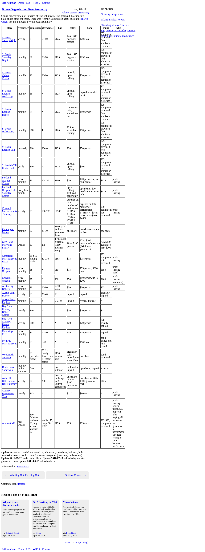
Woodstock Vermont (8, 356)
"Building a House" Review (115, 25)
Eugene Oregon (6, 269)
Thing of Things (12, 533)
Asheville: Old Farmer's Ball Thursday (9, 381)
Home (38, 533)
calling (65, 12)
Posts (21, 2)
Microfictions (70, 502)
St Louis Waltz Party (8, 130)
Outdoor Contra (75, 475)
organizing (83, 12)
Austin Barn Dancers (8, 294)
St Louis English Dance (6, 112)
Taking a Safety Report (113, 19)
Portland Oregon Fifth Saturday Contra (8, 191)
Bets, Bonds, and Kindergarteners (118, 30)
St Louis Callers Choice (6, 75)
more (67, 542)
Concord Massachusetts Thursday (9, 211)
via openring (80, 542)
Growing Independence (113, 14)
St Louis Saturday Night (6, 57)
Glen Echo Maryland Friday (7, 245)
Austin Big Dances (7, 287)
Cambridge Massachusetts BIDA (9, 258)
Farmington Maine (8, 231)
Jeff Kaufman (9, 2)
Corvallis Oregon (7, 279)
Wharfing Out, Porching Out (21, 475)
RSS (28, 2)
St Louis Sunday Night (9, 39)
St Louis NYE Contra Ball (9, 166)
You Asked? (23, 466)
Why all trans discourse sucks (11, 503)
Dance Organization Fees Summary (24, 9)
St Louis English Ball (8, 148)
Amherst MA (9, 423)
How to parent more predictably (117, 36)
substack (20, 483)
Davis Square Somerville (9, 368)
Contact (46, 2)
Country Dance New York (8, 393)
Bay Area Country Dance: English (7, 323)
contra (73, 12)
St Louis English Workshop (7, 93)
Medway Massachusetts (9, 342)
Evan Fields (71, 533)
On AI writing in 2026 (45, 502)
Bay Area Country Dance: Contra (7, 310)
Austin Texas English (8, 301)
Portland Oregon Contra (6, 180)
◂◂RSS (36, 2)
